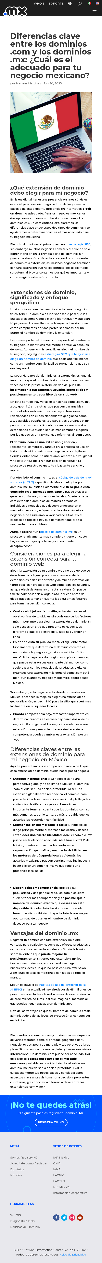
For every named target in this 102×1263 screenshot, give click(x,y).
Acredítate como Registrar (28, 1163)
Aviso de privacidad (73, 1254)
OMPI (57, 1163)
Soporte (56, 3)
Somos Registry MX (24, 1157)
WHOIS (39, 3)
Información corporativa (70, 1193)
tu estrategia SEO (78, 244)
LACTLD (59, 1181)
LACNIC (58, 1175)
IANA (56, 1169)
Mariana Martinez (28, 83)
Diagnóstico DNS (22, 1221)
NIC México (61, 1187)
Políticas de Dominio (25, 1227)
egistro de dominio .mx (56, 532)
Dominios (17, 1169)
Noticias (16, 1175)
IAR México (61, 1157)
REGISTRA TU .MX (51, 1122)
